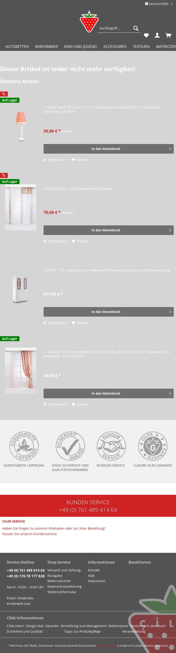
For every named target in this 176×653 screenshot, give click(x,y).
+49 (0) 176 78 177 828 (26, 576)
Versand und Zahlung (64, 570)
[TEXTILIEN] (141, 46)
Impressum (96, 581)
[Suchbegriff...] (119, 28)
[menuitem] (119, 30)
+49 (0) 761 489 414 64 (88, 509)
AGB (91, 575)
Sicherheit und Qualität (25, 631)
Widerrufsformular (61, 592)
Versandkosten (106, 645)
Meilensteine (118, 626)
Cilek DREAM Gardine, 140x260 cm (75, 342)
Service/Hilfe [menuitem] (157, 4)
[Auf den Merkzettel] (80, 160)
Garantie (52, 626)
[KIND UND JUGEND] (80, 46)
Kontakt (94, 570)
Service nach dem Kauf (147, 626)
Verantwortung (133, 631)
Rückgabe (54, 575)
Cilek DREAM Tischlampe (66, 97)
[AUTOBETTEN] (17, 46)
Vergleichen (55, 160)
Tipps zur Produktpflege (82, 631)
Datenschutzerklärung (64, 586)
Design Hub (35, 626)
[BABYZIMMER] (46, 46)
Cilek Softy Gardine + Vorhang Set (73, 178)
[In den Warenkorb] (109, 149)
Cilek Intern (15, 626)
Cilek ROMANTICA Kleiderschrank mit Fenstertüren (89, 260)
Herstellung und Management (83, 626)
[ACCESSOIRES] (115, 46)
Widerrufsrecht (59, 581)
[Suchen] (136, 28)
